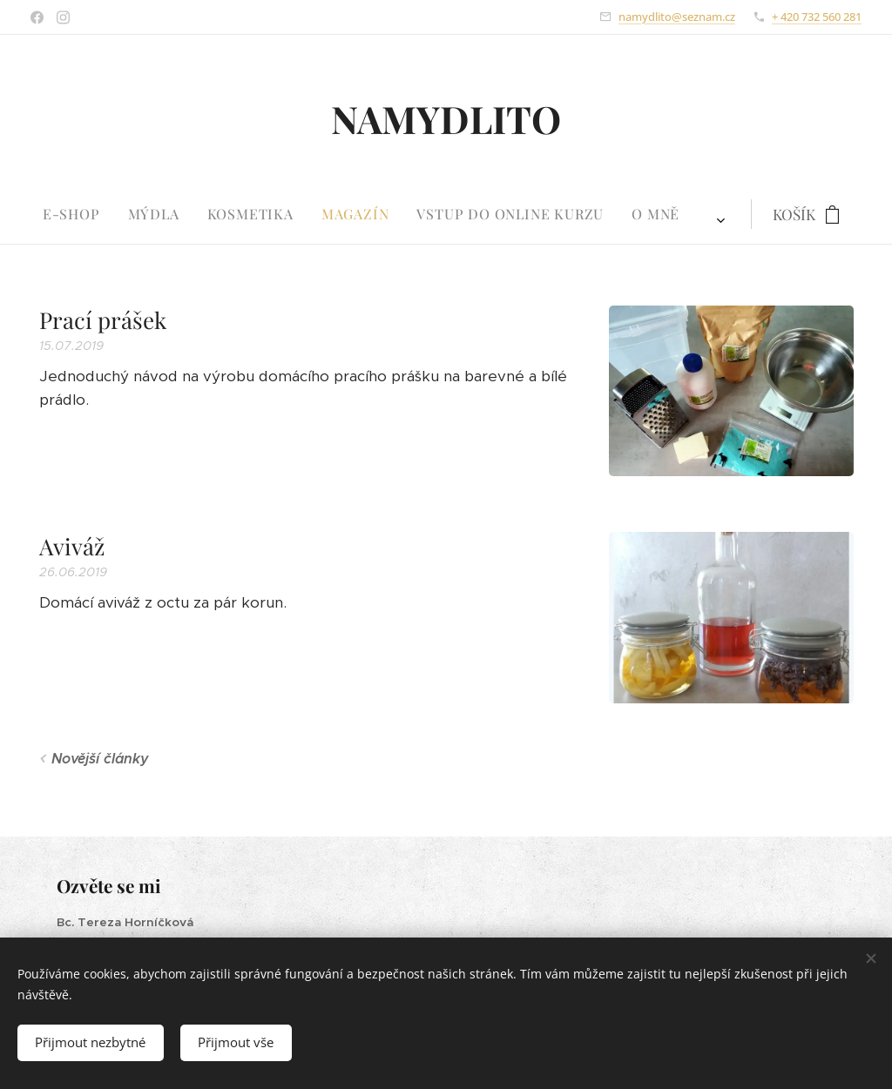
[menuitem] (277, 214)
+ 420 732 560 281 (817, 16)
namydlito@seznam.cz (676, 16)
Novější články (100, 759)
